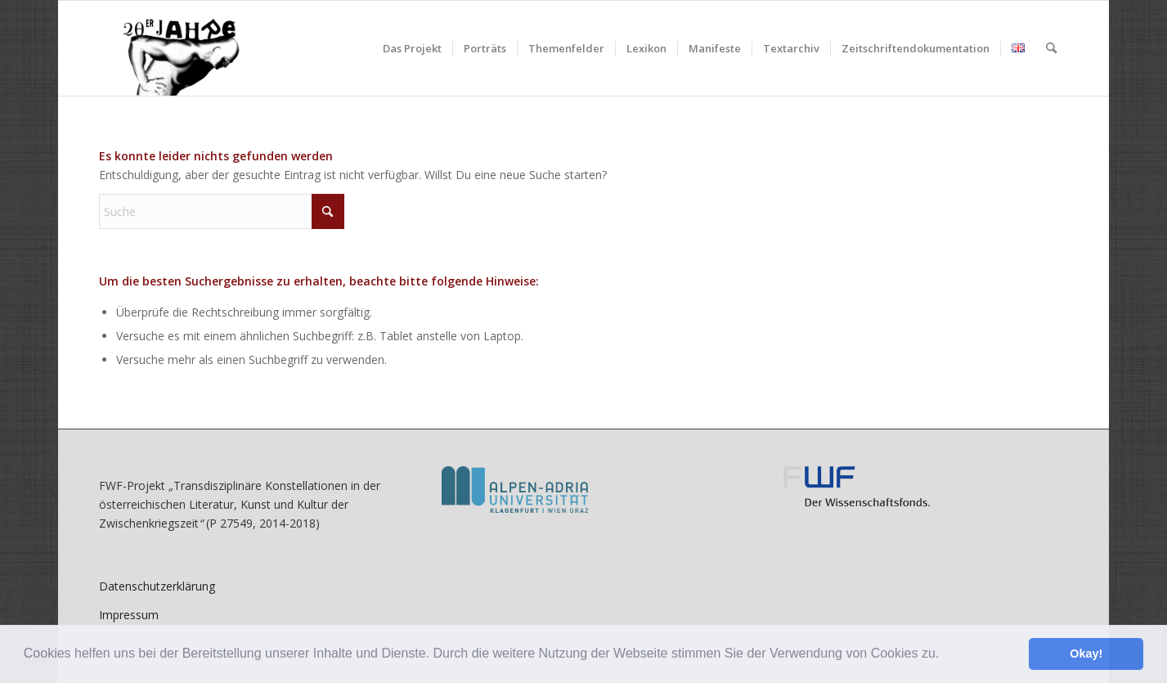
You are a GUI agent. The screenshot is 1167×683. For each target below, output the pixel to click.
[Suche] (1051, 48)
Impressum (129, 614)
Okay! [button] (1086, 653)
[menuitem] (412, 48)
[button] (945, 655)
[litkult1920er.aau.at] (172, 48)
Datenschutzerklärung (157, 586)
